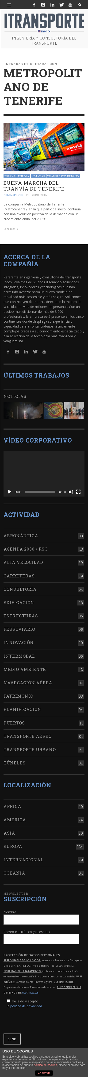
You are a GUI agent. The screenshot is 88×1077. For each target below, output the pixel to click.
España (10, 176)
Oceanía (14, 873)
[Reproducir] (9, 492)
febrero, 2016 (36, 195)
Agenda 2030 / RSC (26, 549)
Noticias (38, 176)
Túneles (15, 763)
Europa (23, 176)
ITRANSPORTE (13, 195)
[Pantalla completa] (78, 492)
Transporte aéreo (28, 736)
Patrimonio (18, 696)
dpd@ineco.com (30, 992)
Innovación (19, 642)
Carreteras (19, 576)
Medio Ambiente (25, 669)
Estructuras (21, 616)
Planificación (22, 709)
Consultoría (20, 589)
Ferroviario (19, 629)
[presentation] (39, 1021)
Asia (9, 833)
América (15, 819)
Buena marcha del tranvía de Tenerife (34, 186)
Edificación (19, 602)
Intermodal (19, 656)
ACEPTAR (44, 1073)
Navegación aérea (28, 682)
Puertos (14, 723)
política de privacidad (26, 1006)
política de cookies (45, 1065)
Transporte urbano (63, 176)
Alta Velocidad (23, 562)
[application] (44, 474)
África (12, 806)
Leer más (11, 229)
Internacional (23, 859)
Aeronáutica (21, 535)
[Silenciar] (71, 492)
